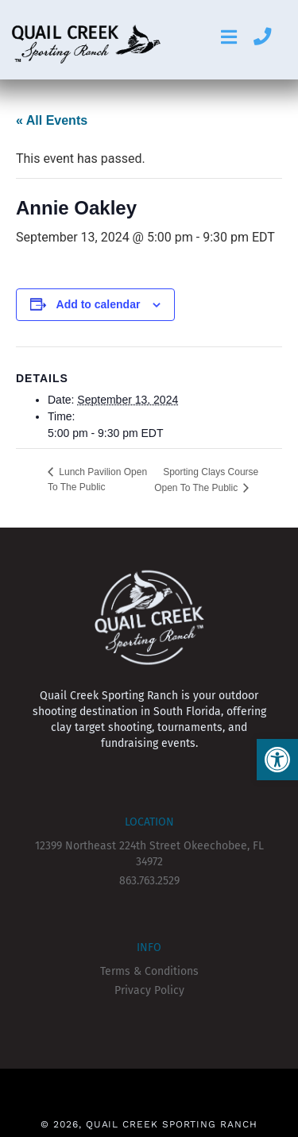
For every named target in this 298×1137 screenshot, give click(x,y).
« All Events (51, 120)
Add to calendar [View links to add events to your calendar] (98, 304)
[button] (277, 759)
